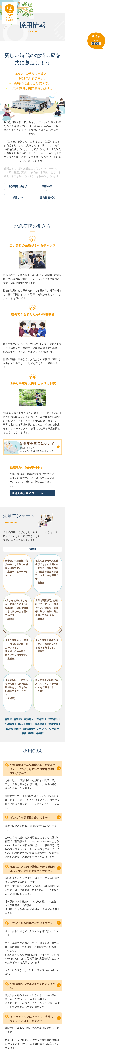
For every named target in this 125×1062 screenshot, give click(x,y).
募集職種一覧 (47, 184)
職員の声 (47, 173)
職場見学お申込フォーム (27, 479)
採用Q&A (18, 184)
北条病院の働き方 (18, 173)
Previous (4, 616)
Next (60, 616)
